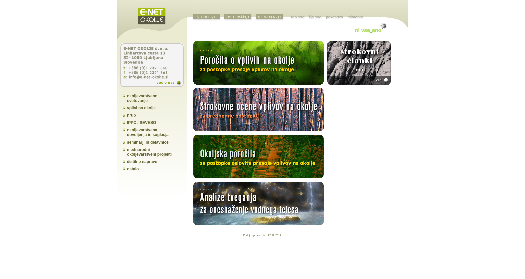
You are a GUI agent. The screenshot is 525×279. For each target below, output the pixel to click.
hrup (131, 115)
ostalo (133, 169)
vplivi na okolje (141, 108)
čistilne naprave (142, 161)
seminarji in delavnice (148, 142)
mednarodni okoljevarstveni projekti (149, 152)
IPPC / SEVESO (141, 122)
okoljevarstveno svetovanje (142, 98)
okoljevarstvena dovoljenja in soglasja (148, 132)
